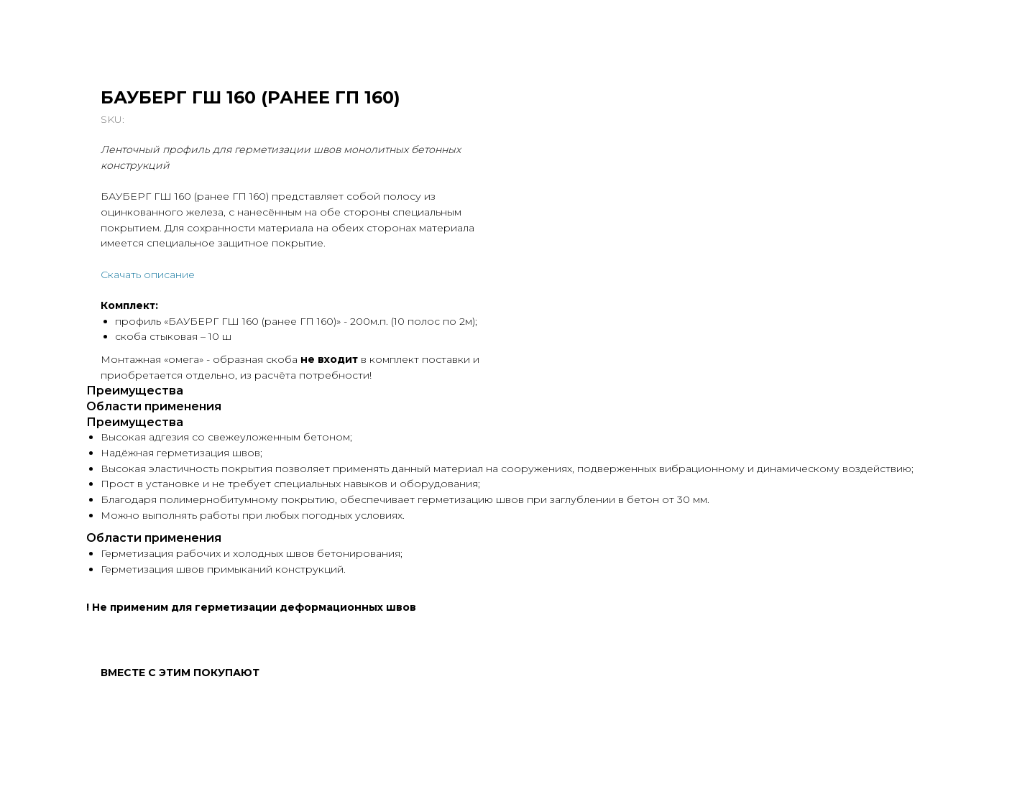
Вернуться (54, 21)
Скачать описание (435, 274)
